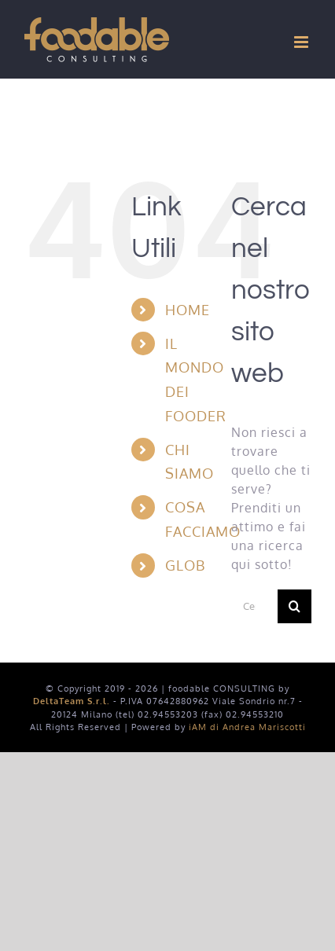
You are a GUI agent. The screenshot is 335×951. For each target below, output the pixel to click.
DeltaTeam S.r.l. (71, 701)
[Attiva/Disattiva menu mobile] (302, 42)
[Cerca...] (254, 606)
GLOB (185, 565)
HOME (187, 309)
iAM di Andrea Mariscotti (247, 727)
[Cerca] (294, 606)
